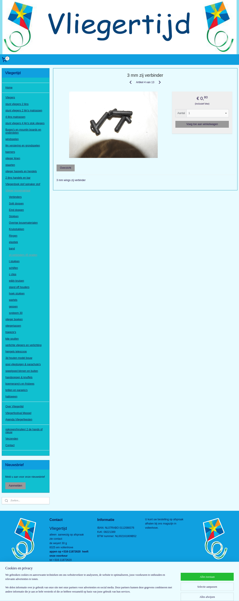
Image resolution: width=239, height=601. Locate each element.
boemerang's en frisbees (20, 383)
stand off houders (19, 287)
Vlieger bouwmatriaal (18, 190)
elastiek (13, 242)
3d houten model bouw (19, 357)
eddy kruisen (16, 280)
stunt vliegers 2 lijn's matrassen (24, 110)
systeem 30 (16, 313)
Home (9, 87)
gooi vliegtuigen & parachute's (23, 364)
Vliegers (10, 97)
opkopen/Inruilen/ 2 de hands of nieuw (24, 431)
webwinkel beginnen (126, 593)
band (12, 248)
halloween (11, 396)
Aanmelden (15, 485)
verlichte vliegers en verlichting (24, 345)
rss (111, 593)
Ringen (13, 235)
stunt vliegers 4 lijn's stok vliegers (25, 123)
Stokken (14, 216)
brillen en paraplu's (17, 390)
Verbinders (15, 196)
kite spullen (12, 338)
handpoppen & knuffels (19, 377)
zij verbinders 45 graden (23, 255)
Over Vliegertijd (15, 406)
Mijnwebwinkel (160, 593)
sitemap (104, 593)
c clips (12, 274)
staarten (10, 165)
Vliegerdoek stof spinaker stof (23, 184)
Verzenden (12, 438)
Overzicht (65, 167)
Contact (10, 445)
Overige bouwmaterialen (23, 222)
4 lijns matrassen (15, 116)
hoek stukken (17, 293)
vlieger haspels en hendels (21, 171)
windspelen (12, 139)
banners (10, 152)
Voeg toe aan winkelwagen (202, 124)
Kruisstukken (16, 229)
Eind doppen (16, 210)
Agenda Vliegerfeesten (19, 419)
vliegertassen (13, 325)
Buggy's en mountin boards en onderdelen (23, 131)
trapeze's (11, 332)
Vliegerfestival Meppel (18, 413)
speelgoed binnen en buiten (22, 371)
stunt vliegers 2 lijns (17, 104)
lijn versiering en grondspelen (23, 145)
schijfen (13, 268)
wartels (13, 299)
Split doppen (16, 203)
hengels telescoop (16, 351)
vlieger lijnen (13, 158)
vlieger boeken (14, 319)
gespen (13, 306)
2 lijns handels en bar (18, 177)
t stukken (14, 261)
